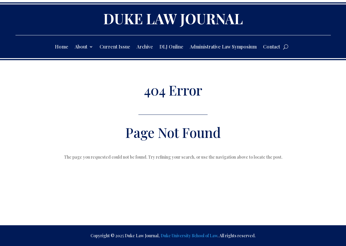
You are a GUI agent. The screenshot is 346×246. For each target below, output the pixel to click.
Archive (145, 47)
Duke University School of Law (189, 235)
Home (61, 47)
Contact (271, 47)
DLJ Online (171, 47)
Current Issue (115, 47)
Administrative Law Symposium (223, 47)
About (81, 47)
